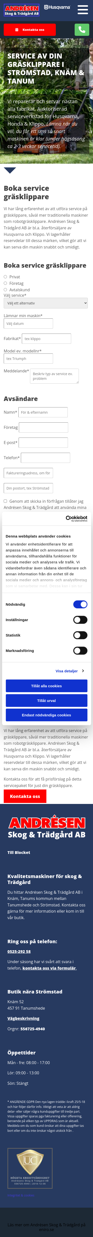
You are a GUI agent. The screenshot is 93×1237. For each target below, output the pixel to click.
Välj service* (15, 295)
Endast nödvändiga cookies (46, 715)
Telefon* (12, 457)
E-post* (11, 442)
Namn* (10, 412)
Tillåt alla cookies (46, 686)
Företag (11, 427)
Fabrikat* (12, 338)
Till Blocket (18, 852)
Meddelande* (16, 371)
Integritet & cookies (20, 1195)
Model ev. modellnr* (23, 351)
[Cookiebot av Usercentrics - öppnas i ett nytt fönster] (66, 518)
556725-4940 (32, 1029)
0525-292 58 (19, 951)
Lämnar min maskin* (23, 315)
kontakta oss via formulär (49, 968)
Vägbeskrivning (23, 1018)
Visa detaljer (67, 671)
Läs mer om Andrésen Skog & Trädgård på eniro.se (46, 1227)
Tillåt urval (46, 700)
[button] (30, 30)
